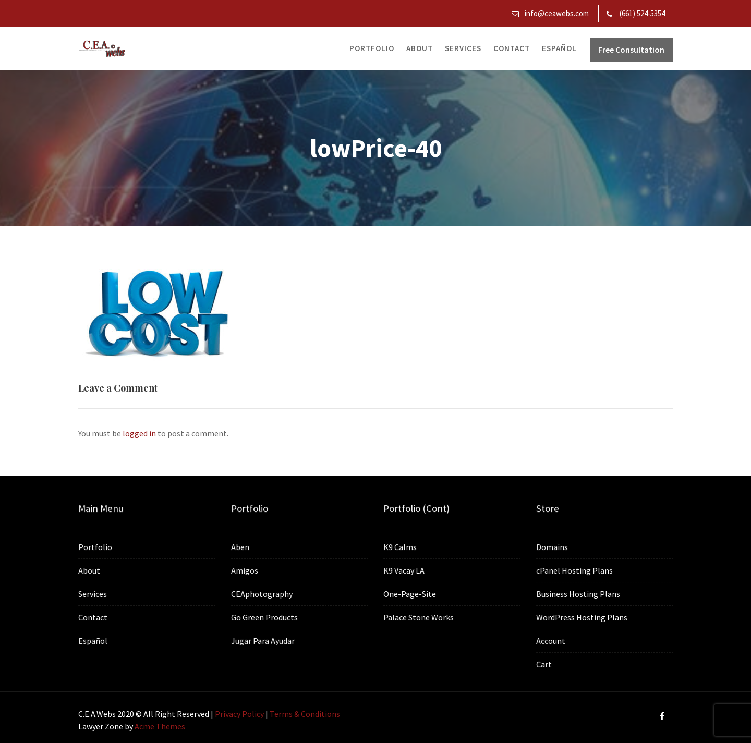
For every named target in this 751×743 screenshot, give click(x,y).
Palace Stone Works (419, 617)
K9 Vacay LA (404, 570)
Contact (511, 48)
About (419, 48)
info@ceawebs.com (557, 13)
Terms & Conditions (305, 714)
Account (551, 640)
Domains (552, 547)
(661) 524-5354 (642, 13)
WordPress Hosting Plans (582, 617)
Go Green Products (265, 617)
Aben (241, 547)
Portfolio (371, 48)
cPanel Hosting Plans (575, 570)
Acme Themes (160, 726)
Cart (544, 664)
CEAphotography (262, 594)
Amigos (245, 570)
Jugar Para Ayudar (263, 640)
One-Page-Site (410, 593)
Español (559, 48)
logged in (139, 433)
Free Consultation (631, 49)
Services (463, 48)
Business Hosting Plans (578, 594)
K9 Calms (400, 547)
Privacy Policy (239, 714)
